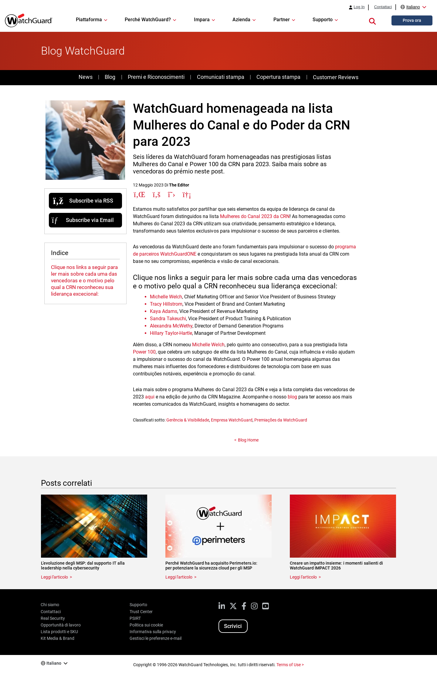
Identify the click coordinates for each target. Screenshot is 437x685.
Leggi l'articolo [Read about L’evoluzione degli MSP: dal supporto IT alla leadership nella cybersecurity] (54, 577)
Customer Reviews (335, 77)
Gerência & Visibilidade (187, 420)
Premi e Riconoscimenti (156, 77)
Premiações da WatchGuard (280, 420)
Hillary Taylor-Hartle (171, 333)
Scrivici (233, 626)
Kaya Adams (163, 311)
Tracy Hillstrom (166, 304)
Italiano (413, 7)
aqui (149, 397)
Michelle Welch (166, 297)
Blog (110, 77)
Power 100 (144, 352)
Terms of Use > (290, 664)
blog (292, 397)
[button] (372, 20)
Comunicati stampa (220, 77)
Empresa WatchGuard (231, 420)
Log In (359, 7)
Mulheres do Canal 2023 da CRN (255, 216)
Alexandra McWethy (171, 326)
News (86, 77)
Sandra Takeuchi (168, 318)
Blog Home (248, 440)
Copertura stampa (278, 77)
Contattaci (383, 7)
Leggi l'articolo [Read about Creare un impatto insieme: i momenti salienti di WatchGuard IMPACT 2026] (303, 577)
